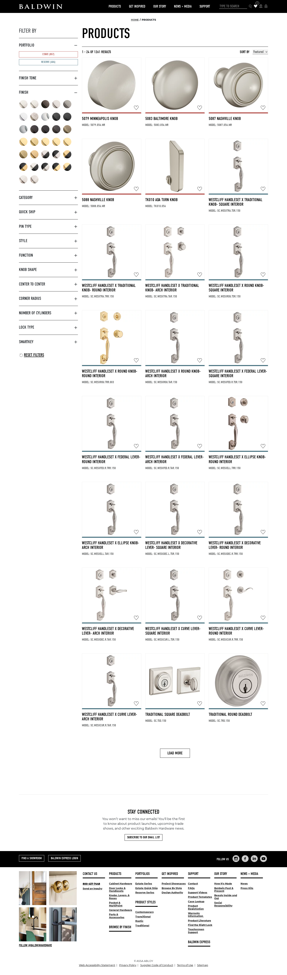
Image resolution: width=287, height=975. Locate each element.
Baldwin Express (199, 942)
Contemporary (144, 912)
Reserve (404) (48, 62)
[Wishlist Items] (256, 6)
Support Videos (197, 892)
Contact (193, 883)
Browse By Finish (120, 927)
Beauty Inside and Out (225, 897)
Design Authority (172, 892)
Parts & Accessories (116, 916)
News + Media (183, 6)
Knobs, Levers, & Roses (119, 897)
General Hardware (120, 910)
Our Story (159, 6)
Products (115, 6)
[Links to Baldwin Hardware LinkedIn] (254, 858)
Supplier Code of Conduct (156, 965)
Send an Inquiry (92, 888)
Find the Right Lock (200, 924)
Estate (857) (48, 54)
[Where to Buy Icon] (261, 6)
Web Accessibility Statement (97, 965)
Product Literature (199, 920)
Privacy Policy (127, 965)
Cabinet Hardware (120, 883)
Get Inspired (137, 6)
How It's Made (223, 883)
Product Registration (196, 907)
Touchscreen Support (196, 931)
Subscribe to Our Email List (143, 837)
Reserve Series (144, 892)
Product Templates (200, 896)
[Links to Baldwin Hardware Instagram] (236, 858)
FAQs (191, 888)
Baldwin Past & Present (223, 889)
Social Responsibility (223, 904)
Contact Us (90, 874)
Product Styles (145, 902)
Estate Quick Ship (146, 888)
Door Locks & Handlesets (117, 889)
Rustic (139, 920)
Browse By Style (172, 888)
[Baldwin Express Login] (266, 6)
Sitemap (202, 965)
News (244, 883)
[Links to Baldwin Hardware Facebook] (245, 858)
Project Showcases (174, 883)
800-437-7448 (91, 883)
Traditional (142, 925)
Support (205, 6)
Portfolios (142, 874)
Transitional (143, 916)
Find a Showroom (32, 858)
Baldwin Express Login (64, 858)
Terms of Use (185, 965)
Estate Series (143, 883)
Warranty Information (196, 915)
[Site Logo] (40, 6)
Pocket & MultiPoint (115, 904)
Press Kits (247, 888)
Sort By (244, 52)
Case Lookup (196, 901)
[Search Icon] (250, 6)
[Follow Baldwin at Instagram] (48, 945)
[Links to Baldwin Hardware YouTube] (263, 858)
